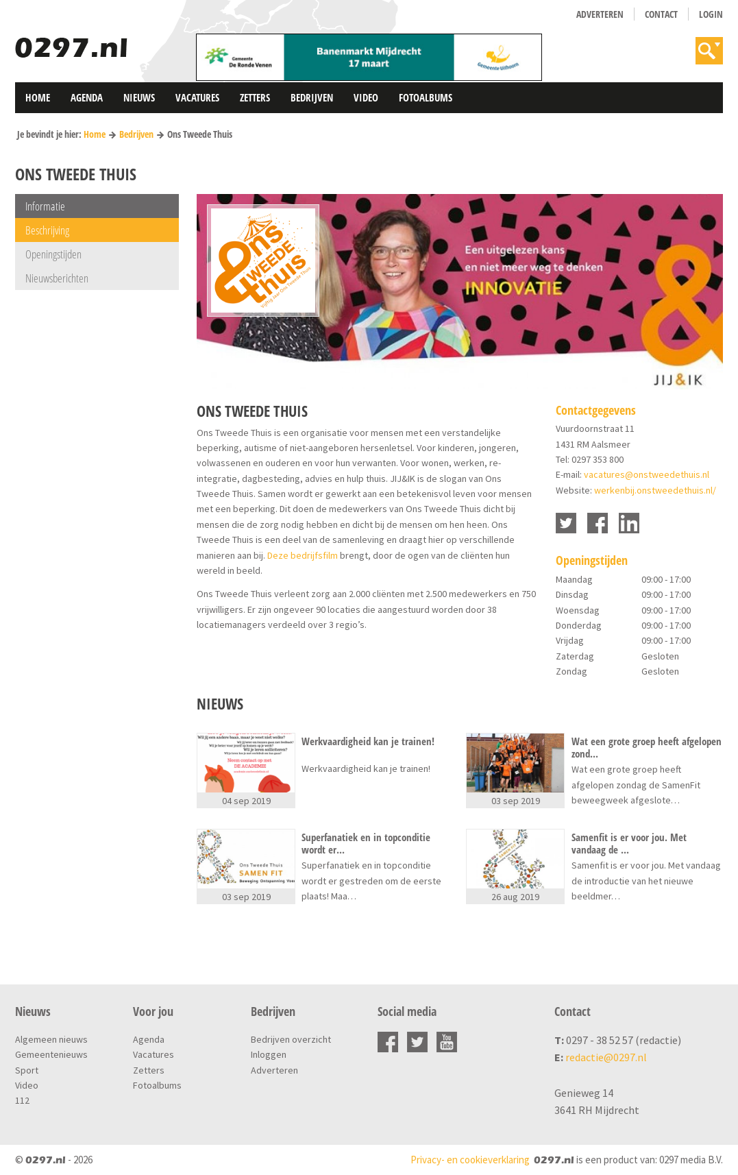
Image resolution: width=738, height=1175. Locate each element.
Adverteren (600, 14)
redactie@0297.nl (606, 1057)
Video (366, 97)
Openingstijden (53, 254)
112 (22, 1100)
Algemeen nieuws (51, 1039)
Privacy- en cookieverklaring (470, 1159)
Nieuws (139, 97)
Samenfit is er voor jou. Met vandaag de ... (629, 843)
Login (711, 14)
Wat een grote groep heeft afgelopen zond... (646, 747)
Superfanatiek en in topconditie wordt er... (366, 843)
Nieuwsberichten (56, 278)
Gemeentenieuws (51, 1054)
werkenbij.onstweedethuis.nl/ (655, 490)
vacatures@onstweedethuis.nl (646, 474)
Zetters (255, 97)
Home (37, 97)
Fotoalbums (425, 97)
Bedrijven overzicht (291, 1039)
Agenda (87, 97)
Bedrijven (312, 97)
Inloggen (268, 1054)
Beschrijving (47, 230)
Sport (26, 1070)
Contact (661, 14)
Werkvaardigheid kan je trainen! (368, 741)
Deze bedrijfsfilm (302, 555)
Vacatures (197, 97)
